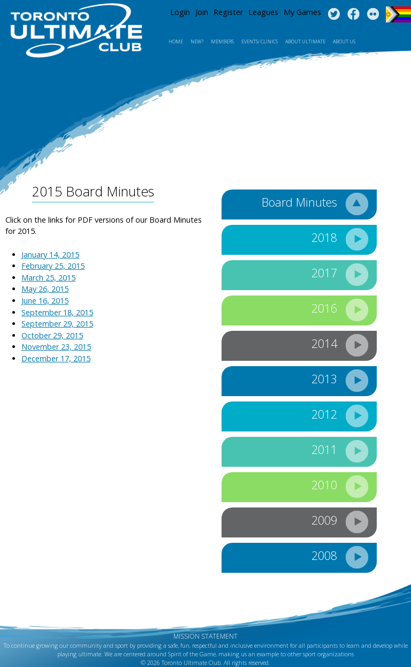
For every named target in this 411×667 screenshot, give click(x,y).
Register (228, 12)
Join (201, 12)
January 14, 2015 (50, 254)
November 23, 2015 (56, 347)
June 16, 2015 (44, 300)
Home (176, 41)
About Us (344, 41)
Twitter (333, 14)
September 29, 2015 (57, 324)
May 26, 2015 (44, 289)
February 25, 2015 (53, 266)
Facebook (353, 14)
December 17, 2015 (55, 358)
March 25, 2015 (48, 277)
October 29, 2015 (52, 335)
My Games (302, 12)
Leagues (263, 12)
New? (197, 41)
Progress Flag (398, 14)
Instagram (373, 14)
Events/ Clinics (259, 41)
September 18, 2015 (57, 312)
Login (180, 12)
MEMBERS (222, 41)
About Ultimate (305, 41)
